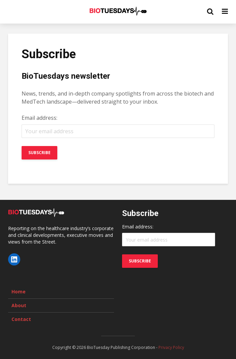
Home (18, 291)
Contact (21, 319)
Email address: (39, 117)
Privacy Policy (171, 347)
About (18, 305)
